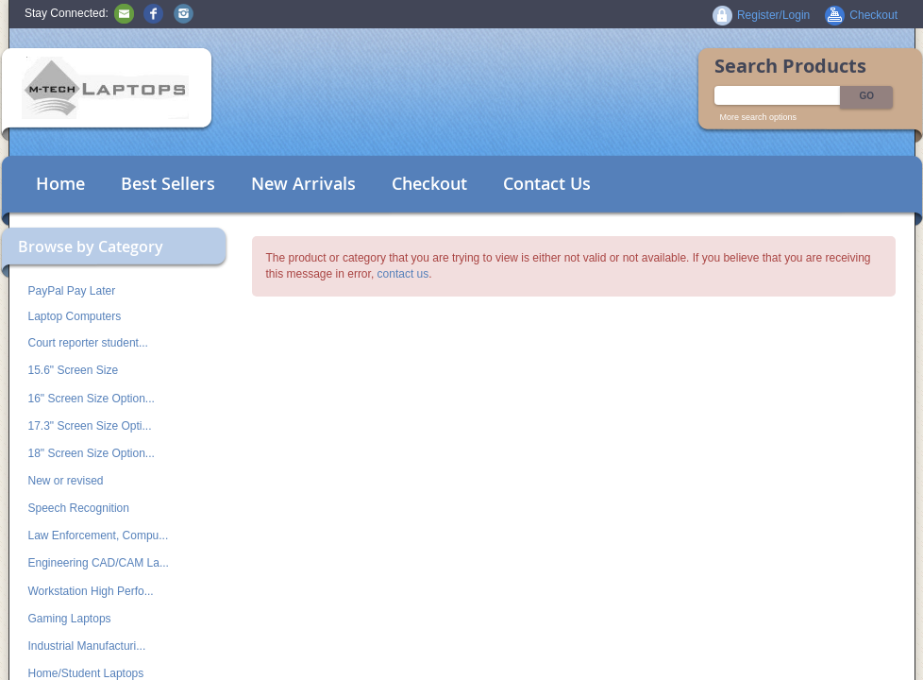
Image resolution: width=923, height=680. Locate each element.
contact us (403, 273)
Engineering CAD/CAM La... (98, 563)
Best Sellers (168, 183)
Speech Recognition (78, 508)
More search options (758, 117)
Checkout (429, 183)
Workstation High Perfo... (91, 591)
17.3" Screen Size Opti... (90, 426)
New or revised (66, 480)
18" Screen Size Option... (91, 453)
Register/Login (773, 15)
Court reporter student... (88, 342)
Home (60, 183)
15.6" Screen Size (73, 370)
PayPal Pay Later (72, 291)
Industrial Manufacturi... (87, 646)
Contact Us (547, 183)
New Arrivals (303, 183)
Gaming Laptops (69, 618)
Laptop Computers (75, 316)
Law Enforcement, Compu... (98, 535)
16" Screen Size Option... (91, 398)
